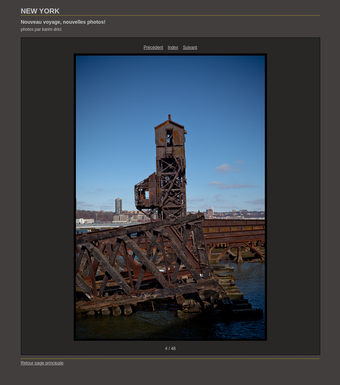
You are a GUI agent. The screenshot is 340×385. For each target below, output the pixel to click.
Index (173, 47)
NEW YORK (40, 11)
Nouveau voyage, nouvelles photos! (63, 22)
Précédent (153, 47)
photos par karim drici (41, 29)
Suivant (190, 47)
